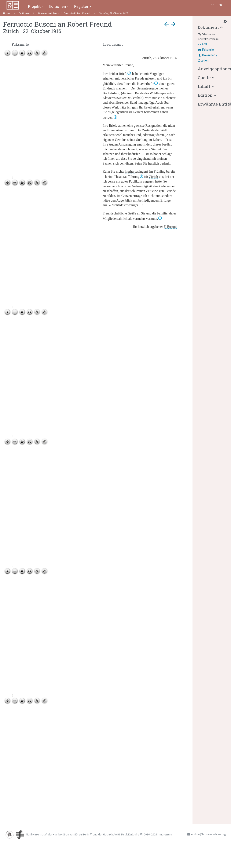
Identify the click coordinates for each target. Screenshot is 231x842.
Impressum (165, 834)
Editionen (57, 6)
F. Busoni (170, 226)
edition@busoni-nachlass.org (208, 834)
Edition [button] (205, 95)
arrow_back (166, 24)
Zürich (153, 177)
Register (81, 6)
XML (205, 44)
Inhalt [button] (204, 86)
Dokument (208, 27)
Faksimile (208, 50)
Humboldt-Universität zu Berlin (71, 834)
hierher (129, 171)
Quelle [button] (204, 77)
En (220, 5)
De (212, 5)
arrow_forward (173, 24)
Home (6, 13)
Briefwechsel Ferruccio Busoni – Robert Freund (64, 13)
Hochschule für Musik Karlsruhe (121, 834)
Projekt (34, 6)
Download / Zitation (207, 57)
